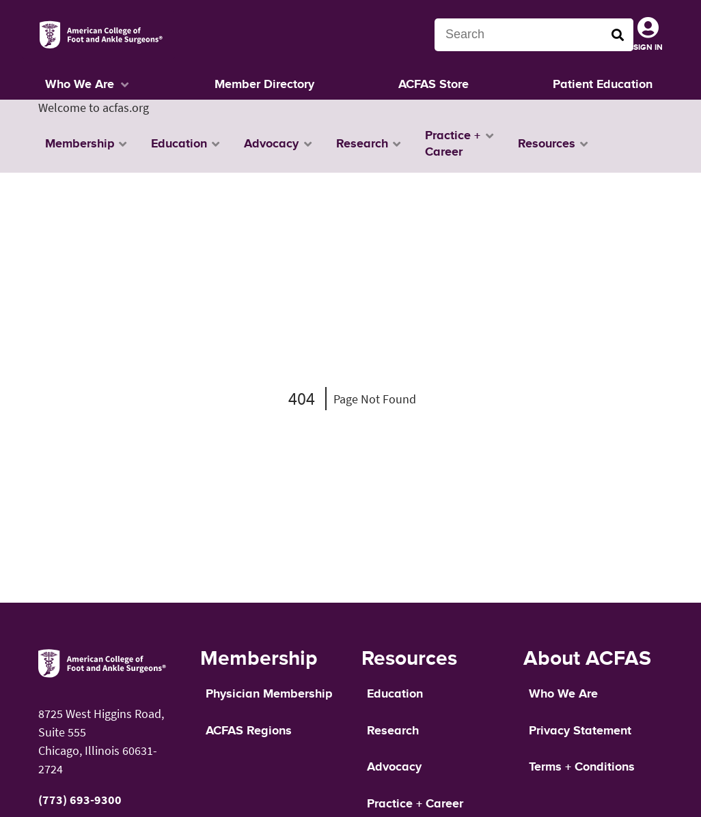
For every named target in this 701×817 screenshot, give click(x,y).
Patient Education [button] (602, 84)
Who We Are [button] (79, 84)
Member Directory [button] (264, 84)
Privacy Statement (580, 731)
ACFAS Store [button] (433, 84)
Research (393, 731)
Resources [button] (546, 144)
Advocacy (394, 767)
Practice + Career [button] (452, 144)
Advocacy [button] (271, 144)
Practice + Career (415, 804)
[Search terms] (534, 34)
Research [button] (362, 144)
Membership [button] (79, 144)
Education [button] (179, 144)
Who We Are (563, 694)
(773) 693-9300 (80, 799)
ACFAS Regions (249, 731)
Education (395, 694)
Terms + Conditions (582, 767)
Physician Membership (269, 694)
